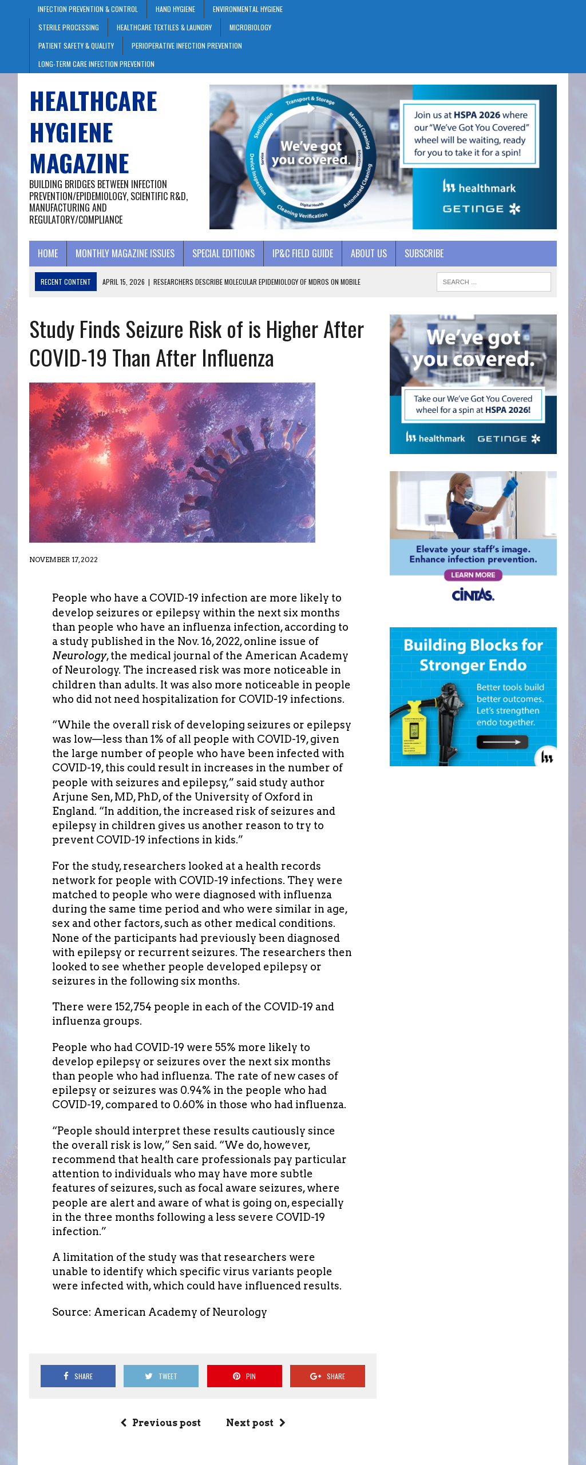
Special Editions (223, 253)
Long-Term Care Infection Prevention (96, 64)
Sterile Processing (68, 27)
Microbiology (250, 27)
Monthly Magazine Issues (125, 253)
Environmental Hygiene (248, 9)
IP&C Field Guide (302, 253)
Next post (256, 1423)
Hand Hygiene (175, 9)
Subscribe (424, 253)
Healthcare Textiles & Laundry (164, 27)
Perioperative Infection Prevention (187, 45)
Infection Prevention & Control (88, 9)
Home (48, 253)
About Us (369, 253)
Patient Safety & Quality (76, 45)
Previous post (160, 1423)
